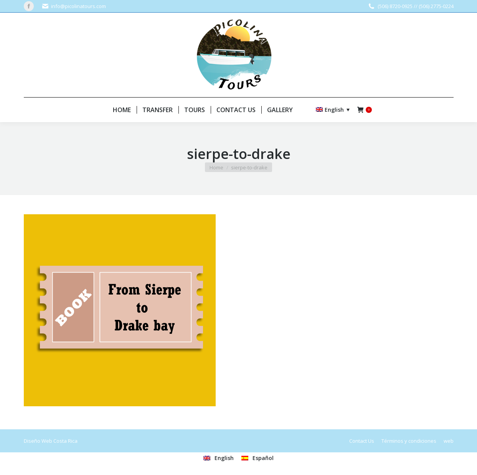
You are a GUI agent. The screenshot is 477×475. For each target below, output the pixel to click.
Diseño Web (38, 440)
